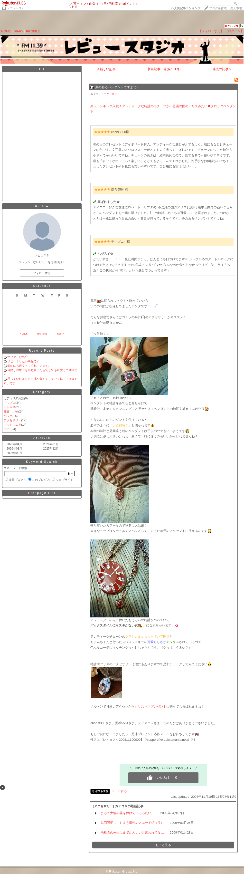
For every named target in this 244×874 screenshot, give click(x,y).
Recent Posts (42, 350)
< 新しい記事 (106, 69)
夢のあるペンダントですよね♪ (116, 87)
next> (60, 333)
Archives (41, 438)
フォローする (42, 273)
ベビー (8, 429)
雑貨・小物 (11, 411)
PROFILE (33, 31)
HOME (6, 31)
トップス (9, 402)
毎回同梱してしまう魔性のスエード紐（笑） (132, 823)
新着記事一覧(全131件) (164, 69)
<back (24, 333)
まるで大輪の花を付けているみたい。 (127, 813)
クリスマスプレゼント (150, 706)
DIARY (18, 31)
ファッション (15, 8)
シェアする (119, 791)
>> (185, 8)
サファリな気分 (17, 357)
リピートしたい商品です (23, 361)
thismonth (42, 333)
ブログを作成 (218, 8)
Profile (41, 206)
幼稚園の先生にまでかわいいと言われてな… (132, 832)
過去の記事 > (222, 69)
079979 (231, 26)
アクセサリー (12, 420)
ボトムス (9, 407)
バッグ (8, 416)
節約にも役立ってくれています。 (29, 365)
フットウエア (12, 424)
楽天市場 (236, 8)
